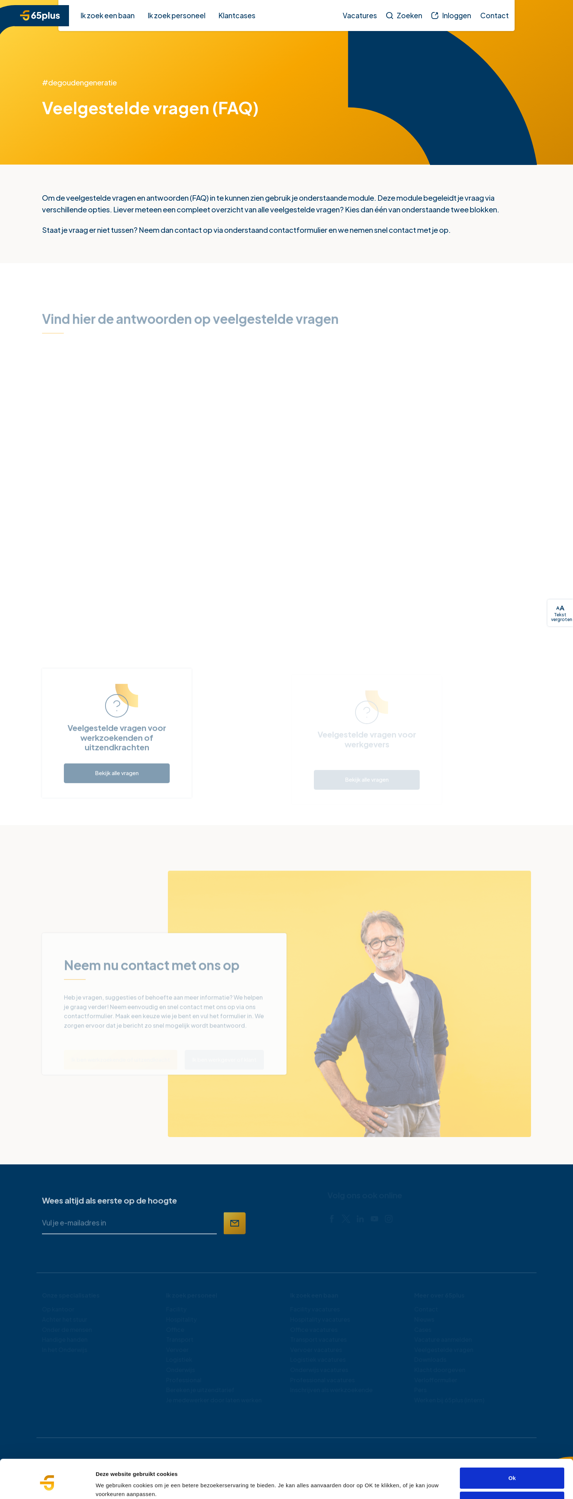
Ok (512, 1448)
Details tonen (113, 1484)
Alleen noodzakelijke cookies (512, 1472)
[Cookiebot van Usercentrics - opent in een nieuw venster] (47, 1484)
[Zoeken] (404, 15)
